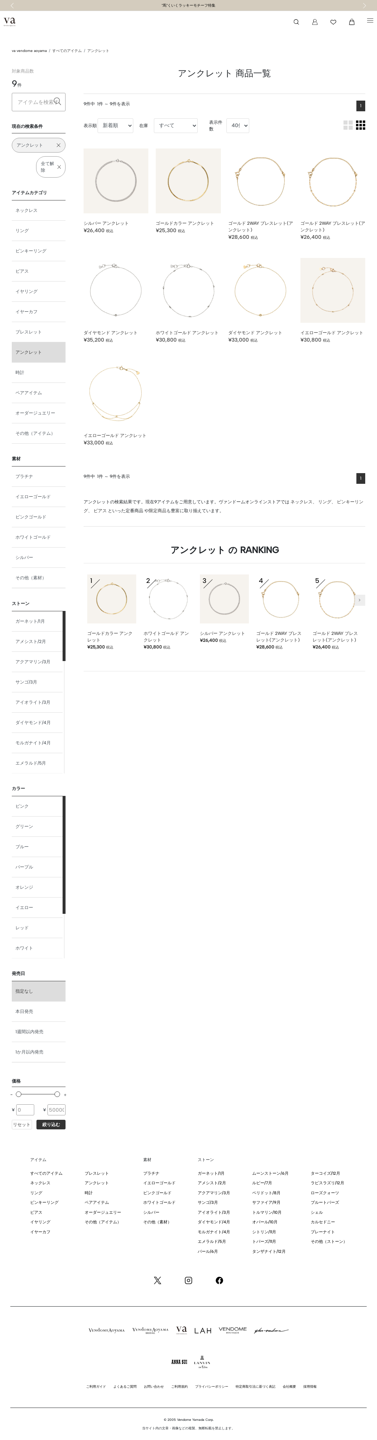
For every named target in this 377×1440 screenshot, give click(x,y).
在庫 (143, 125)
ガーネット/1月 (30, 621)
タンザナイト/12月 (269, 1251)
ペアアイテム (28, 392)
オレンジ (24, 887)
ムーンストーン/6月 (270, 1173)
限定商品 (157, 510)
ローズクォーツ (325, 1193)
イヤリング (26, 291)
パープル (24, 867)
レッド (22, 927)
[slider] (18, 1094)
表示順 (90, 125)
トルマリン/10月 (267, 1212)
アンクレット (98, 50)
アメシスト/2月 (30, 641)
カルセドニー (323, 1222)
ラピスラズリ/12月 (327, 1183)
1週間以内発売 (29, 1031)
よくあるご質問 (125, 1386)
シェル (317, 1212)
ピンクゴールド (30, 517)
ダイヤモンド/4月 (33, 722)
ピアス (22, 271)
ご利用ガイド (96, 1386)
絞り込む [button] (51, 1124)
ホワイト (24, 948)
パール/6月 (208, 1251)
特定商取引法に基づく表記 (255, 1386)
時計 (19, 372)
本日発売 (24, 1011)
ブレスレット (28, 332)
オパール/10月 (265, 1222)
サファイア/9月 (266, 1202)
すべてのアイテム (67, 50)
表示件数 (215, 126)
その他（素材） (30, 577)
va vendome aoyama (29, 50)
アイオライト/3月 (32, 702)
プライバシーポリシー (211, 1386)
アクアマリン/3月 (32, 661)
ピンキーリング (30, 251)
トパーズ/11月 (264, 1241)
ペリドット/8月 (266, 1193)
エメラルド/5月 (30, 763)
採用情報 (310, 1386)
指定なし (24, 991)
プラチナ (24, 476)
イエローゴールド (33, 496)
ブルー (22, 846)
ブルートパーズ (325, 1202)
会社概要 (289, 1386)
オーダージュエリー (35, 413)
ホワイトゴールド (33, 537)
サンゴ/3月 (26, 682)
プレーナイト (323, 1232)
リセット (22, 1124)
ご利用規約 (179, 1386)
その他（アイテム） (35, 433)
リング (22, 230)
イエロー (24, 907)
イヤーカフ (26, 311)
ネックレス (26, 210)
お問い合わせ (154, 1386)
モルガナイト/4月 (33, 742)
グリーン (24, 826)
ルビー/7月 (262, 1183)
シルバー (24, 557)
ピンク (22, 806)
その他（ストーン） (329, 1241)
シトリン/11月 (264, 1232)
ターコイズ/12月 (325, 1173)
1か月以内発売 (29, 1052)
